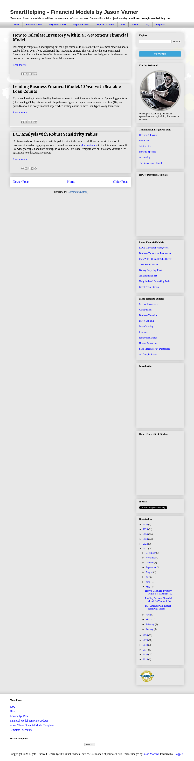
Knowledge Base (19, 716)
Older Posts (120, 181)
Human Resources (148, 343)
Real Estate (144, 140)
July (148, 577)
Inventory (143, 332)
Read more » (20, 64)
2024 (145, 534)
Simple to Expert (81, 24)
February (150, 624)
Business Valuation (148, 315)
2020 (145, 635)
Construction (145, 309)
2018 (145, 645)
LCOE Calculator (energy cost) (154, 247)
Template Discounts (104, 24)
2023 (145, 539)
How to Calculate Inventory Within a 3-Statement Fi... (158, 592)
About (135, 24)
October (150, 562)
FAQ (147, 24)
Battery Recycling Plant (150, 270)
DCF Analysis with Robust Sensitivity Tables (55, 134)
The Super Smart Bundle (151, 163)
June (148, 582)
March (149, 619)
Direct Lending (146, 321)
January (150, 629)
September (151, 567)
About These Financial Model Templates (32, 725)
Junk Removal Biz (148, 275)
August (149, 572)
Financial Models (34, 24)
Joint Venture (145, 146)
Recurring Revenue (148, 135)
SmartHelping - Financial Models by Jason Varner (74, 12)
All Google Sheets (148, 354)
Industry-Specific (147, 151)
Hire (123, 24)
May (148, 586)
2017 (145, 649)
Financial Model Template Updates (29, 720)
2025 (145, 529)
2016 (145, 654)
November (151, 557)
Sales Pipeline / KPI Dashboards (154, 349)
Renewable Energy (148, 337)
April (148, 614)
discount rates (88, 145)
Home (16, 24)
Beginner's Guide (57, 24)
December (151, 553)
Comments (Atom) (78, 191)
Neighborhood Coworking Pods (154, 281)
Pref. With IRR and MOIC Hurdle (155, 259)
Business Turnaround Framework (155, 253)
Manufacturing (146, 326)
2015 (145, 659)
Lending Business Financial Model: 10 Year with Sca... (159, 600)
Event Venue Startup (149, 287)
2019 (145, 640)
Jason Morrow (151, 753)
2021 (145, 548)
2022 (145, 544)
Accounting (144, 157)
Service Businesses (148, 304)
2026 (145, 524)
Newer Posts (21, 181)
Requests (160, 24)
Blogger (178, 753)
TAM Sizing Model (148, 264)
